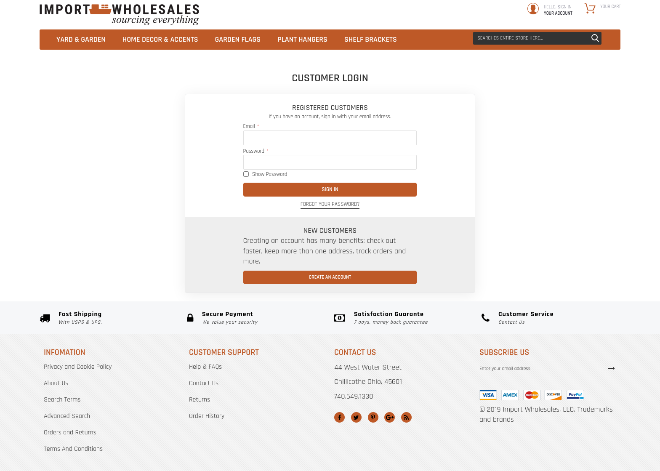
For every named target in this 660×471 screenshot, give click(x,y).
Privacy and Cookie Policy (78, 366)
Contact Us (203, 383)
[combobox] (537, 38)
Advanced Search (67, 416)
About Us (56, 383)
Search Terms (62, 399)
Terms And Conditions (73, 448)
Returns (199, 399)
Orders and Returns (70, 432)
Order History (206, 416)
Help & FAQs (205, 366)
